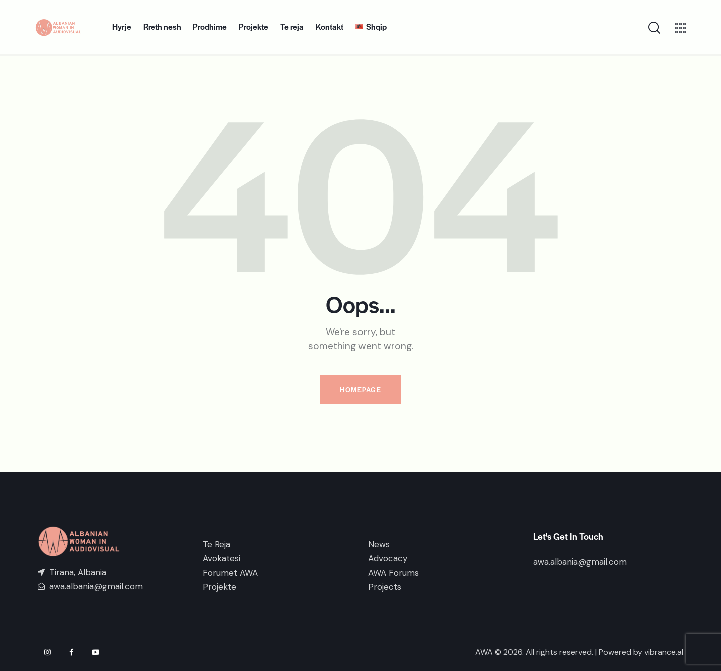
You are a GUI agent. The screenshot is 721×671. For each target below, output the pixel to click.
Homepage (360, 389)
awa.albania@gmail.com (580, 561)
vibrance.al (663, 652)
